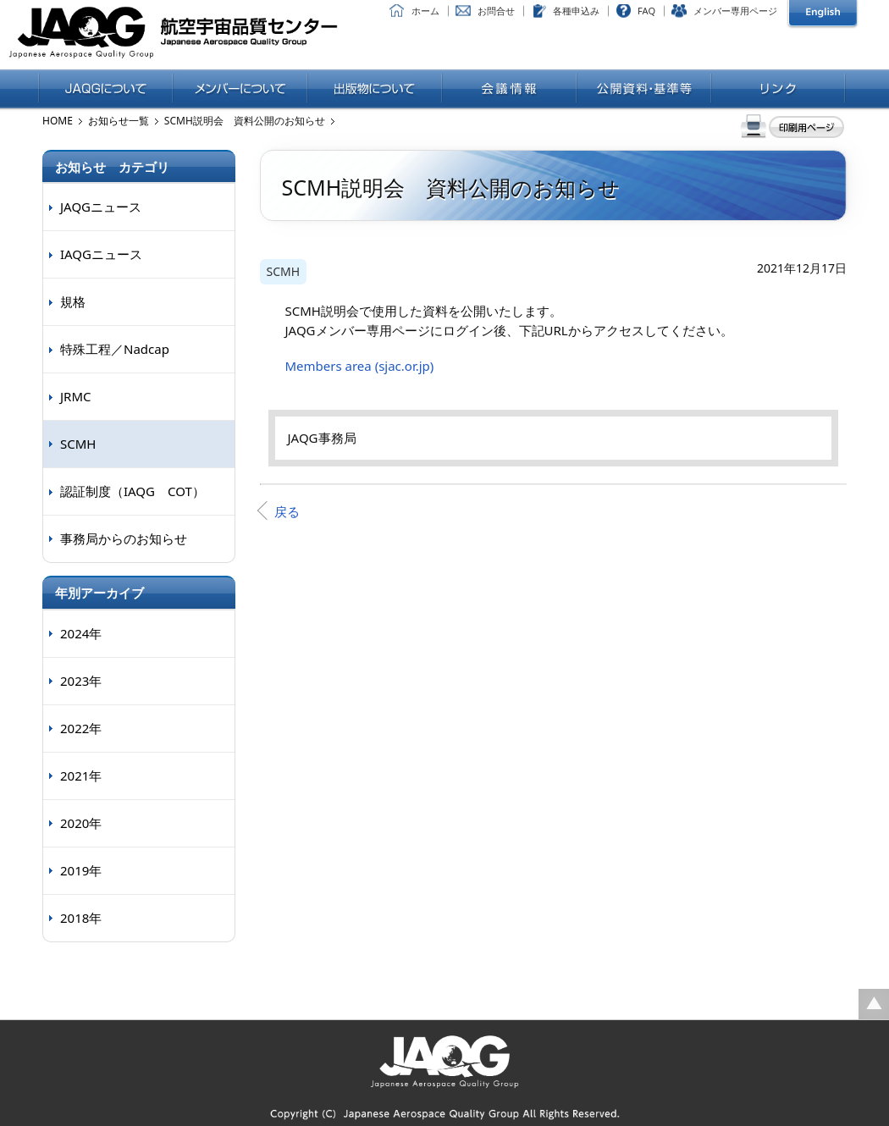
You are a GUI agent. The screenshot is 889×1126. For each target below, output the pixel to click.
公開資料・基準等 (644, 90)
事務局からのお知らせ (123, 538)
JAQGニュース (100, 206)
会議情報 (509, 90)
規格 (73, 301)
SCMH (284, 271)
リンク (778, 90)
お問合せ (496, 10)
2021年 (81, 775)
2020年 (81, 822)
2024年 (81, 633)
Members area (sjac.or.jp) (359, 365)
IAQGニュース (101, 254)
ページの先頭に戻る (874, 1004)
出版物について (374, 90)
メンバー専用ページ (735, 10)
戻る (287, 511)
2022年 (81, 728)
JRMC (75, 396)
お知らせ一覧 (118, 120)
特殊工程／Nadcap (114, 348)
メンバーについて (240, 90)
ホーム (425, 10)
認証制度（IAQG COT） (132, 491)
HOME (57, 120)
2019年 (81, 870)
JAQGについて (105, 90)
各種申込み (576, 10)
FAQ (646, 10)
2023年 (81, 680)
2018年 (81, 917)
